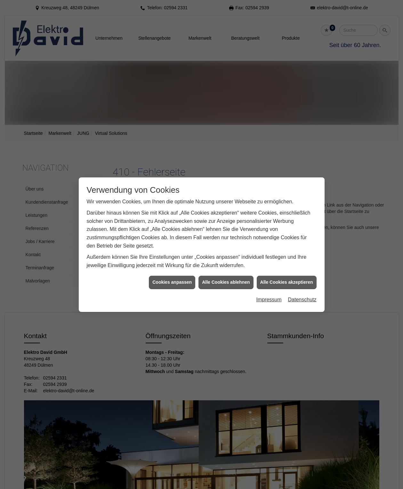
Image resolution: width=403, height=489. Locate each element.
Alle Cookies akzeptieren (286, 277)
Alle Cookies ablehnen (226, 277)
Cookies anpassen (172, 277)
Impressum (268, 294)
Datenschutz (302, 294)
